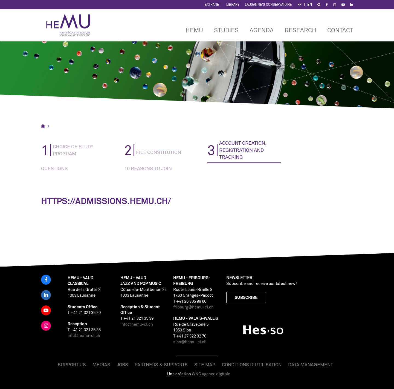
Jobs (122, 364)
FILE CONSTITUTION (158, 152)
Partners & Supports (161, 364)
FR (299, 4)
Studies (226, 30)
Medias (101, 364)
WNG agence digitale (211, 373)
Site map (204, 364)
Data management (310, 364)
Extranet (213, 4)
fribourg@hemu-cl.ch (193, 307)
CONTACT (340, 30)
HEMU (194, 30)
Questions (54, 168)
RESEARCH (300, 30)
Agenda (262, 30)
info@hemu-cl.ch (84, 335)
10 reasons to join (148, 168)
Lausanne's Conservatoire (268, 4)
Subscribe (246, 297)
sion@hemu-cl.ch (190, 341)
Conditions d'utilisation (252, 364)
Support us (72, 364)
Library (232, 4)
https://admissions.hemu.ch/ (106, 201)
